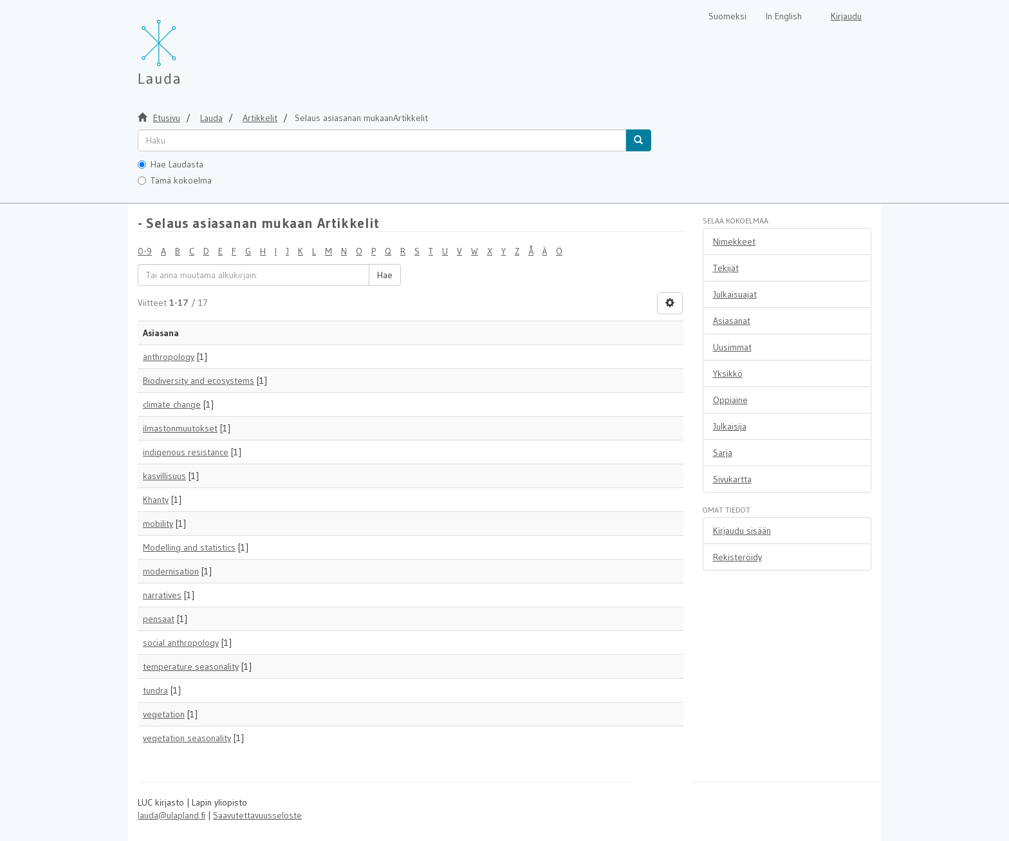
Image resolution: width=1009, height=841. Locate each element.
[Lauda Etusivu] (186, 45)
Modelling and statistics (189, 547)
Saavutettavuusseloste (257, 815)
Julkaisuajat (735, 294)
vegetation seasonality (187, 738)
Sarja (722, 452)
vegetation (164, 714)
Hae (385, 275)
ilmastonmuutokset (180, 428)
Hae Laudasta (170, 164)
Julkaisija (729, 426)
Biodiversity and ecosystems (198, 380)
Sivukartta (732, 479)
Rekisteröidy (737, 557)
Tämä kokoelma (175, 180)
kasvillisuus (164, 476)
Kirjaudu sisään (742, 530)
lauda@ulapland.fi (171, 815)
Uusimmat (732, 347)
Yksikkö (728, 373)
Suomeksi (727, 16)
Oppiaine (730, 400)
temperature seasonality (191, 666)
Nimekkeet (734, 241)
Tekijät (726, 268)
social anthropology (181, 642)
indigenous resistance (185, 452)
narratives (162, 595)
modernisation (171, 571)
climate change (172, 404)
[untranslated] (382, 140)
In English (784, 16)
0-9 (145, 251)
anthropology (168, 357)
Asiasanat (731, 320)
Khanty (156, 500)
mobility (158, 523)
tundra (155, 690)
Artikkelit (260, 118)
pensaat (158, 619)
